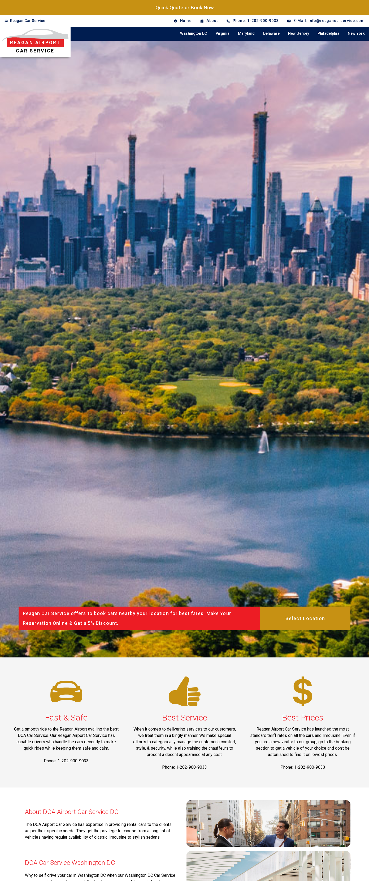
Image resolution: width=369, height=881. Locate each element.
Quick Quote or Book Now (184, 8)
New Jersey (298, 33)
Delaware (271, 33)
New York (356, 33)
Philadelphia (328, 33)
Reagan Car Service (27, 21)
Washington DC (193, 33)
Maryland (246, 33)
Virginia (222, 33)
